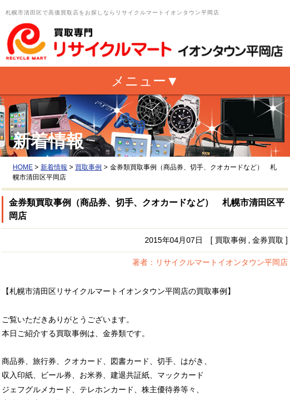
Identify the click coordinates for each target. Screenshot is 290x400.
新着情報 (54, 167)
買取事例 (88, 167)
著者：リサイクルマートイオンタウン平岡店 (210, 262)
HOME (23, 167)
